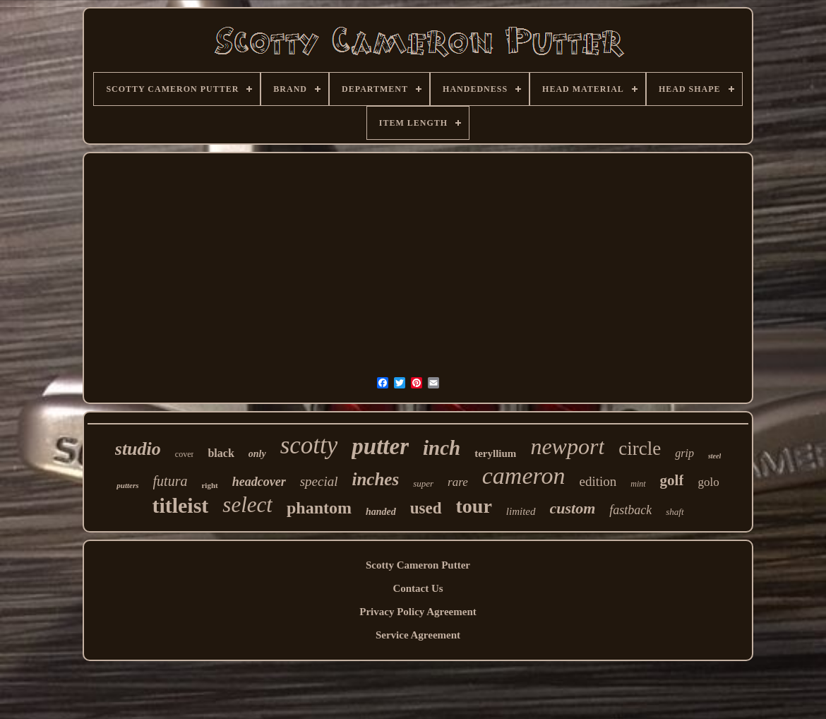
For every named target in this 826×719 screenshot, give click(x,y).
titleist (180, 505)
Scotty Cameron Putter (418, 565)
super (423, 483)
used (426, 508)
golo (708, 482)
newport (567, 446)
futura (170, 481)
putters (127, 485)
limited (521, 511)
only (257, 453)
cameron (523, 476)
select (247, 504)
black (221, 453)
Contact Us (418, 588)
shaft (674, 511)
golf (672, 480)
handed (381, 511)
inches (376, 479)
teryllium (495, 453)
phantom (319, 508)
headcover (259, 482)
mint (637, 484)
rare (458, 482)
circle (639, 448)
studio (138, 449)
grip (684, 453)
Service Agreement (418, 635)
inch (441, 447)
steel (714, 456)
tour (474, 506)
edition (597, 481)
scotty (309, 445)
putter (380, 446)
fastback (630, 510)
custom (573, 508)
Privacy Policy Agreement (418, 611)
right (209, 485)
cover (184, 454)
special (319, 481)
